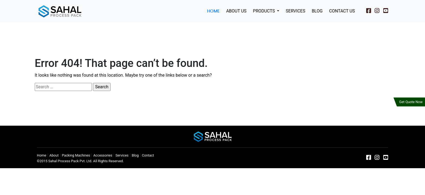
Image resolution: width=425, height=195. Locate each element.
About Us (236, 11)
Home (213, 11)
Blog (317, 11)
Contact (148, 155)
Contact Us (342, 11)
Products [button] (264, 11)
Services (295, 11)
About (54, 155)
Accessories (102, 155)
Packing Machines (76, 155)
